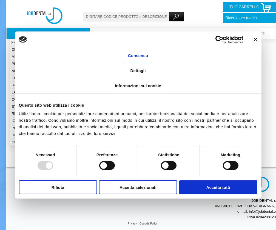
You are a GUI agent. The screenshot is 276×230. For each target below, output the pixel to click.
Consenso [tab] (138, 55)
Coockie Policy (149, 223)
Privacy (132, 223)
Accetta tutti (218, 187)
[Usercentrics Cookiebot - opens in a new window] (219, 39)
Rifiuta (58, 187)
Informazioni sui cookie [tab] (138, 85)
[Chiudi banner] (255, 39)
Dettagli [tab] (138, 70)
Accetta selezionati (138, 187)
